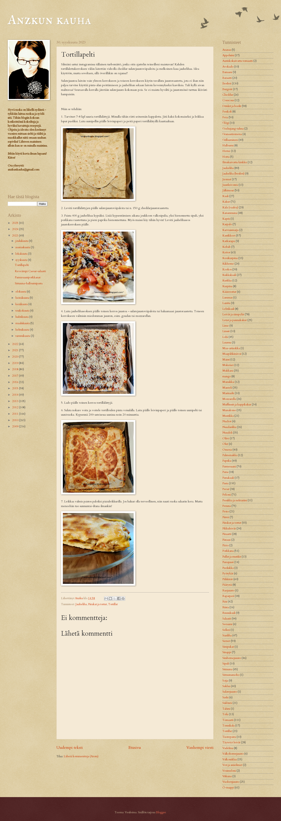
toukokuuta (22, 311)
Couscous (228, 100)
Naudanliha (229, 427)
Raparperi (228, 596)
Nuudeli (227, 433)
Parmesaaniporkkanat (27, 277)
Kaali (225, 196)
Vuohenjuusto (230, 782)
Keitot (226, 252)
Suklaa (226, 686)
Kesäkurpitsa (230, 258)
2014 (15, 395)
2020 (15, 357)
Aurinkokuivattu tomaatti (237, 61)
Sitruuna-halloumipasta (28, 283)
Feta (225, 117)
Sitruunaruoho (230, 675)
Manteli (227, 388)
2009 (15, 426)
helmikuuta (22, 330)
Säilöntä (227, 703)
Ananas (226, 50)
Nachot (226, 421)
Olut (225, 444)
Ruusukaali (228, 613)
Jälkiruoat (228, 190)
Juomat (226, 179)
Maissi (226, 360)
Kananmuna (229, 213)
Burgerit (227, 89)
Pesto (225, 511)
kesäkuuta (21, 304)
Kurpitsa (227, 286)
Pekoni (226, 495)
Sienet (226, 641)
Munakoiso (229, 410)
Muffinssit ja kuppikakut (236, 405)
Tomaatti (227, 720)
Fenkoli (227, 112)
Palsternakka (229, 455)
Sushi (225, 697)
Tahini (226, 709)
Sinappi (226, 652)
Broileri (226, 83)
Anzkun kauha (49, 20)
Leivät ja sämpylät (233, 314)
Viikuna (227, 776)
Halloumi (228, 145)
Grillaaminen (230, 140)
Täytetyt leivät (231, 742)
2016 (15, 382)
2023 (15, 236)
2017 (15, 376)
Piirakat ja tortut (97, 604)
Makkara (227, 371)
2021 (15, 350)
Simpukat (228, 647)
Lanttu (226, 303)
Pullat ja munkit (231, 557)
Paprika (226, 461)
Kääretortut (229, 292)
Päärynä (227, 585)
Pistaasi (226, 540)
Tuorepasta (229, 737)
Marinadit (228, 393)
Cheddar (227, 95)
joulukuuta (22, 241)
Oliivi (225, 438)
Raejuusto (228, 591)
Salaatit (226, 619)
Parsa (225, 472)
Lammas (227, 298)
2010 (15, 420)
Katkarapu (228, 241)
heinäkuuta (22, 298)
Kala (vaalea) (230, 207)
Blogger (161, 812)
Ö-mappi (228, 788)
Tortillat (113, 604)
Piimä (225, 517)
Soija (225, 681)
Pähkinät (227, 579)
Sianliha (227, 635)
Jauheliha (81, 604)
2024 (15, 229)
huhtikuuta (22, 317)
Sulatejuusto (229, 692)
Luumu (226, 343)
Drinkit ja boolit (231, 106)
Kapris (226, 219)
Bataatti (227, 78)
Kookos (227, 269)
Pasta (225, 483)
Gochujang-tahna (233, 129)
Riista (225, 607)
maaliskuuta (22, 323)
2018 (15, 369)
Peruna (226, 506)
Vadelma (227, 748)
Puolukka (228, 568)
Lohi (225, 337)
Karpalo (227, 224)
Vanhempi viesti (200, 747)
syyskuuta (21, 260)
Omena (227, 450)
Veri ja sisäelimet (232, 765)
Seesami (227, 624)
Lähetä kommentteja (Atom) (81, 756)
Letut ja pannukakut (234, 320)
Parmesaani (229, 467)
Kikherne (228, 264)
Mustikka (228, 416)
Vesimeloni (229, 771)
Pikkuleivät (229, 529)
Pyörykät (227, 573)
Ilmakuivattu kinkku (234, 162)
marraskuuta (23, 247)
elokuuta (21, 292)
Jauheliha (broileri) (233, 174)
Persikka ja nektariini (234, 500)
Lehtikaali (228, 309)
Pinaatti (226, 534)
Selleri (226, 630)
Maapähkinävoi (231, 354)
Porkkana (228, 551)
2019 (15, 363)
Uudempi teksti (69, 747)
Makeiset (228, 365)
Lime (225, 326)
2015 (15, 388)
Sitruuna (227, 669)
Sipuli (225, 664)
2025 (15, 223)
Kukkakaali (229, 275)
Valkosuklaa (229, 759)
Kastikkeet (228, 236)
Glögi (225, 123)
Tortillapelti (22, 265)
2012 (15, 407)
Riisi (224, 602)
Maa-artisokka (231, 348)
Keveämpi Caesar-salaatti (30, 271)
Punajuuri (228, 562)
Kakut (226, 202)
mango (226, 376)
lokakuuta (21, 254)
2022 (15, 344)
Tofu (225, 714)
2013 (15, 401)
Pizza (225, 545)
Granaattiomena (232, 134)
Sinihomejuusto (231, 658)
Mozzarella (229, 399)
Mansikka (228, 382)
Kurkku (227, 281)
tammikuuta (23, 336)
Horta (225, 157)
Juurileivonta (230, 185)
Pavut (225, 489)
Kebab (226, 247)
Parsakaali (228, 478)
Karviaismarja (230, 230)
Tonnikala (228, 726)
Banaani (227, 72)
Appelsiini (228, 55)
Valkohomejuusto (233, 754)
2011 (15, 414)
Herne (226, 151)
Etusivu (134, 747)
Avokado (227, 67)
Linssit (226, 331)
